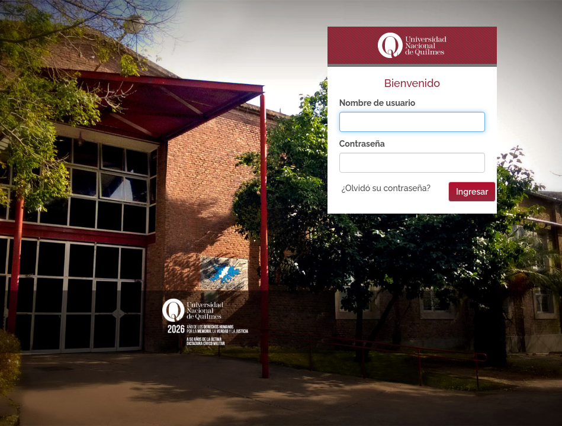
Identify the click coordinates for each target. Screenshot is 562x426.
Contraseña (362, 144)
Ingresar (472, 191)
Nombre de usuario (377, 103)
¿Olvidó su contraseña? (386, 188)
